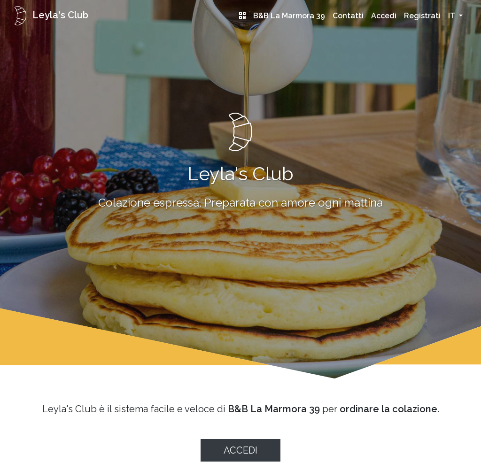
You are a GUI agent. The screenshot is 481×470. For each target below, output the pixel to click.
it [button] (452, 15)
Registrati (422, 15)
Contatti (348, 15)
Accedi (383, 15)
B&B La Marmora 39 (289, 15)
